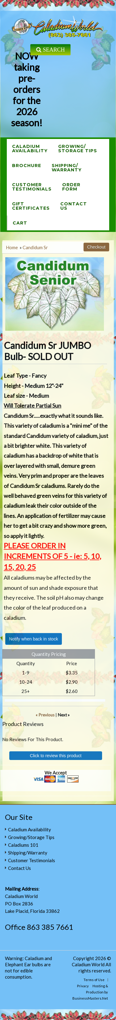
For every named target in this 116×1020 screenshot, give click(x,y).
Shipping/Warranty (67, 168)
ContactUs (73, 206)
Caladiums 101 (23, 845)
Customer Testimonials (31, 860)
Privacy (83, 986)
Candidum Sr (35, 247)
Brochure (26, 165)
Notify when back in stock (33, 639)
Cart (20, 223)
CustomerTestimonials (32, 187)
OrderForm (71, 187)
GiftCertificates (31, 206)
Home (12, 247)
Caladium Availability (29, 829)
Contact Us (19, 868)
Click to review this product (56, 755)
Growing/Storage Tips (77, 148)
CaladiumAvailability (30, 148)
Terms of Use (94, 980)
